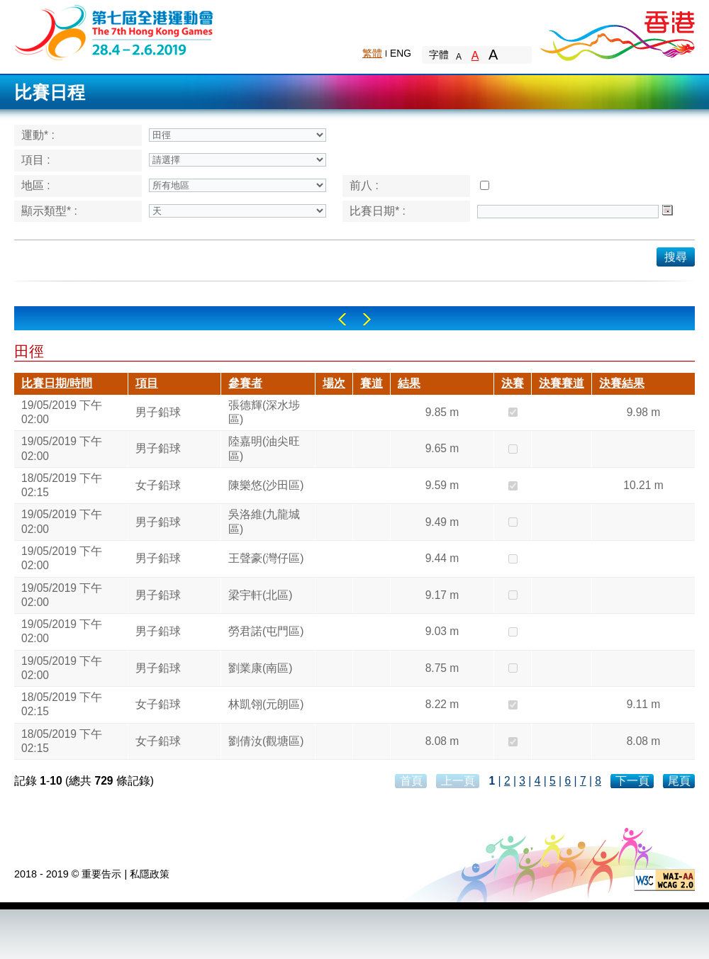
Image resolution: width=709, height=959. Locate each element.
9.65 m (442, 448)
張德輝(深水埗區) (264, 412)
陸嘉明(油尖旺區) (264, 448)
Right (367, 319)
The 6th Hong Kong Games (114, 31)
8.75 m (442, 668)
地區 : (35, 185)
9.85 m (442, 412)
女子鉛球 (158, 485)
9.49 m (442, 522)
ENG (400, 53)
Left (342, 319)
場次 (334, 383)
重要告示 (101, 874)
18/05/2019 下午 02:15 (61, 485)
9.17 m (442, 595)
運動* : (38, 135)
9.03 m (442, 631)
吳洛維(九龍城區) (264, 521)
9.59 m (442, 485)
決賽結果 (621, 383)
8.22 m (442, 704)
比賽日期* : (378, 211)
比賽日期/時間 (56, 383)
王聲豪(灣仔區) (265, 558)
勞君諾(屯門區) (265, 631)
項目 (146, 383)
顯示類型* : (49, 211)
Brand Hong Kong (617, 32)
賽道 (371, 383)
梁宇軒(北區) (260, 595)
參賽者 (245, 383)
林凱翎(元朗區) (265, 704)
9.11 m (644, 704)
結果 (409, 383)
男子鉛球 (158, 412)
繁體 (372, 53)
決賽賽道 (561, 383)
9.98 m (644, 412)
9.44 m (442, 558)
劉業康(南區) (260, 668)
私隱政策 (149, 874)
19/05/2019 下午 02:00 (61, 412)
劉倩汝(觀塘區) (265, 741)
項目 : (35, 160)
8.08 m (442, 741)
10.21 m (643, 485)
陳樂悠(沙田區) (265, 485)
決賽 (512, 383)
